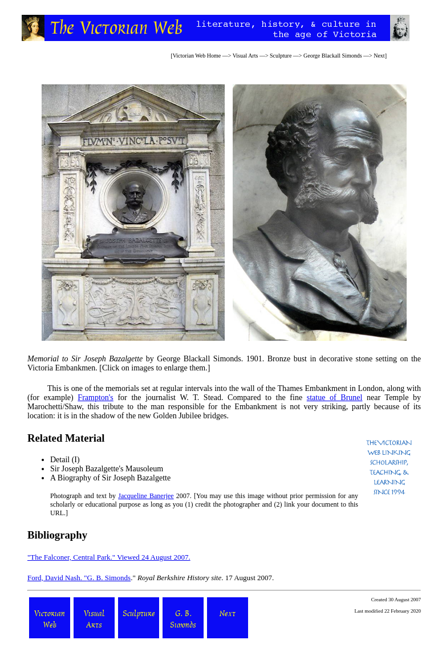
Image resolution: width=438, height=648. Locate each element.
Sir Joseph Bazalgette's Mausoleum (106, 468)
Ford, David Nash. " (57, 577)
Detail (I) (65, 459)
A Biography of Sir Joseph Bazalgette (110, 478)
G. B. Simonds (109, 577)
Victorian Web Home (197, 55)
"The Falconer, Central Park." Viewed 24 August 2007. (108, 557)
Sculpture (280, 55)
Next (379, 55)
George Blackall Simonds (332, 55)
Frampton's (95, 397)
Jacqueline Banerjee (145, 496)
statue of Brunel (335, 397)
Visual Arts (245, 55)
